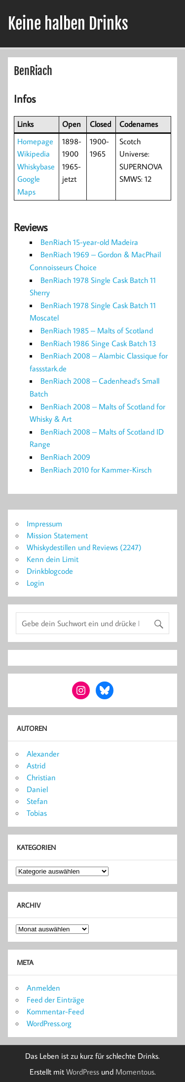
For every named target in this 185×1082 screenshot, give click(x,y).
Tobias (37, 813)
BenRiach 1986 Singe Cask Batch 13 (98, 343)
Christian (41, 777)
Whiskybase (36, 166)
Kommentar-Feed (55, 1011)
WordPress (82, 1072)
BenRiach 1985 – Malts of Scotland (96, 330)
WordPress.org (49, 1023)
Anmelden (43, 988)
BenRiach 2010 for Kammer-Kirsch (95, 470)
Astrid (36, 765)
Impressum (44, 523)
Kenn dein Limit (52, 559)
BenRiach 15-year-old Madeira (89, 242)
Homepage (35, 141)
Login (35, 583)
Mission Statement (57, 535)
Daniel (37, 789)
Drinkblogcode (50, 571)
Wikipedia (33, 154)
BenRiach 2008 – (68, 381)
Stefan (37, 801)
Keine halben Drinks (68, 24)
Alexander (43, 754)
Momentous (134, 1072)
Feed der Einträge (55, 999)
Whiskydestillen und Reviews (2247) (84, 547)
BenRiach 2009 (65, 457)
